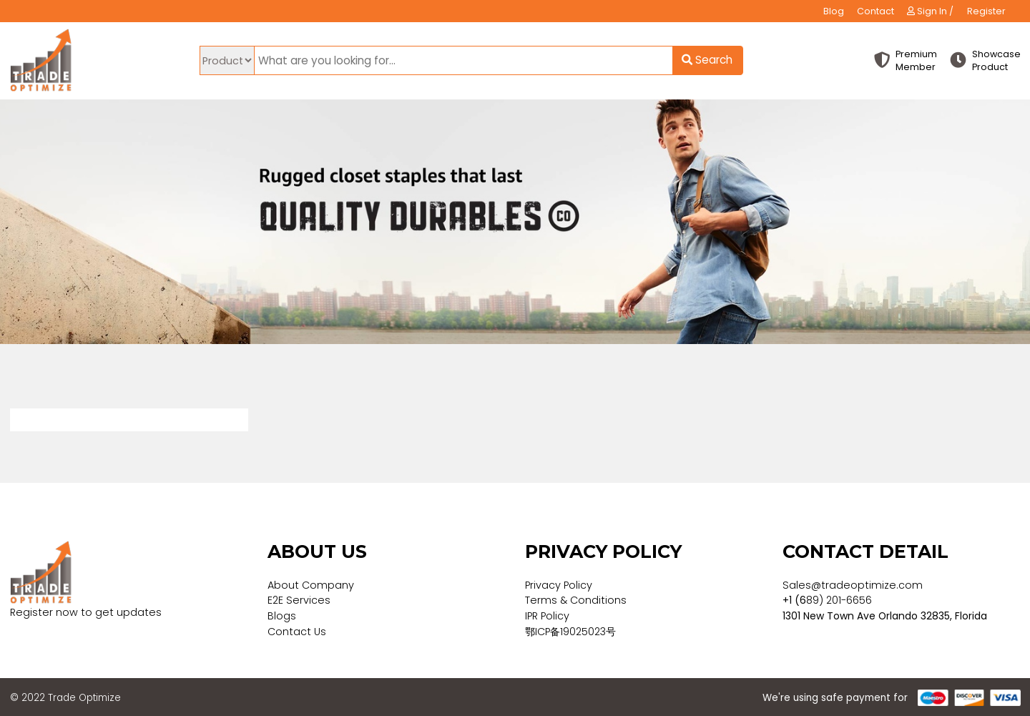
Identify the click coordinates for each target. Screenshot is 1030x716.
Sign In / (930, 11)
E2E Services (299, 600)
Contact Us (297, 631)
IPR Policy (547, 616)
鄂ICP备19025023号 (570, 631)
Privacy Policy (558, 585)
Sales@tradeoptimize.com (853, 585)
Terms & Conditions (576, 600)
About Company (311, 585)
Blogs (282, 616)
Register (986, 11)
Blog (833, 11)
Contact (875, 11)
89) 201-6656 (839, 600)
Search (707, 59)
